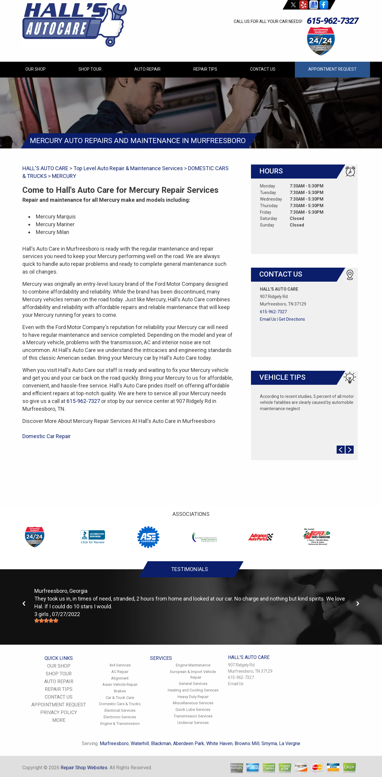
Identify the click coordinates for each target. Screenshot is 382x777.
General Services (193, 683)
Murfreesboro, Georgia (60, 591)
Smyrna (269, 743)
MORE (58, 720)
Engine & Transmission (120, 723)
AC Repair (119, 671)
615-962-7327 (332, 20)
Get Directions (292, 319)
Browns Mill (247, 743)
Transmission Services (193, 716)
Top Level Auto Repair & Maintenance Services (128, 168)
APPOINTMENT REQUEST (332, 69)
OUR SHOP (35, 69)
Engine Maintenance (193, 665)
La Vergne (289, 743)
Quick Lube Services (192, 709)
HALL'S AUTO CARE (45, 168)
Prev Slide (341, 450)
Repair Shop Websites (84, 767)
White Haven (219, 743)
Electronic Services (120, 717)
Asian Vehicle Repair (120, 684)
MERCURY (64, 176)
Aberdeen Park (188, 743)
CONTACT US (262, 69)
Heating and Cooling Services (193, 690)
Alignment (120, 678)
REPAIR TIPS (205, 69)
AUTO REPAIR (147, 69)
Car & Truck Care (120, 697)
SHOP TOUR (89, 69)
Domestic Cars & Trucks (120, 704)
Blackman (161, 743)
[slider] (46, 620)
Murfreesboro (114, 743)
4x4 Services (120, 665)
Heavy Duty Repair (193, 696)
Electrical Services (119, 710)
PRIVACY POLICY (58, 712)
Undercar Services (193, 722)
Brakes (120, 691)
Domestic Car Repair (46, 436)
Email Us (268, 319)
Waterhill (140, 743)
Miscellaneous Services (193, 703)
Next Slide (350, 450)
